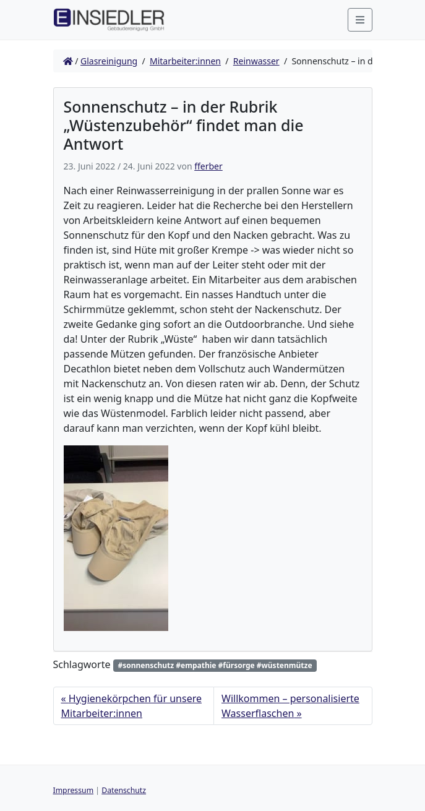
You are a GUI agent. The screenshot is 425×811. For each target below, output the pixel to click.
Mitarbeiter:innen (185, 61)
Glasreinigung (108, 61)
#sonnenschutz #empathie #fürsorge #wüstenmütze (215, 665)
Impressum (73, 790)
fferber (208, 166)
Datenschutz (123, 790)
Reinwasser (256, 61)
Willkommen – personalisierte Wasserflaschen (290, 706)
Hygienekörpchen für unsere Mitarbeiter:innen (131, 706)
